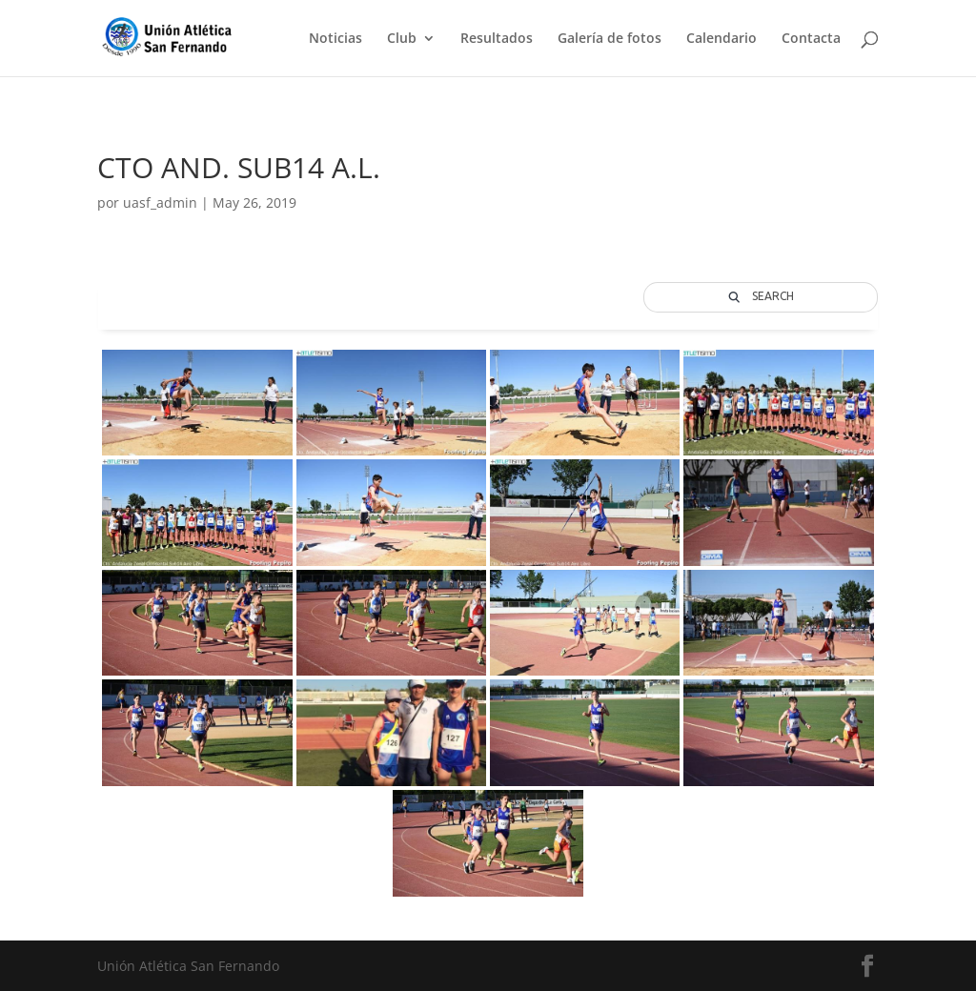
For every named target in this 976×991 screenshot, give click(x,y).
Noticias (335, 39)
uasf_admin (160, 202)
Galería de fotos (609, 39)
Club (402, 39)
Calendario (721, 39)
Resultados (496, 39)
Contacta (811, 39)
